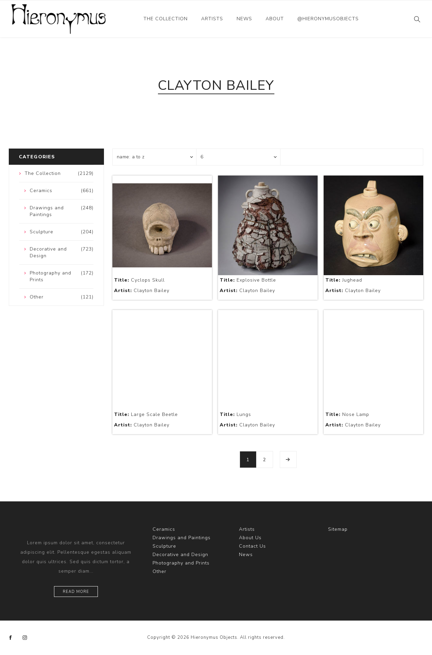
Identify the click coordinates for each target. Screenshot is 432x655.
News (244, 19)
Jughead (343, 280)
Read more (76, 591)
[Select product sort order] (154, 157)
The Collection (165, 19)
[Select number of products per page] (238, 157)
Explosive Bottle (248, 280)
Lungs (235, 414)
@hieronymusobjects (328, 19)
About (275, 19)
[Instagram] (25, 637)
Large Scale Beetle (146, 414)
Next (288, 459)
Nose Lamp (347, 414)
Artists (212, 19)
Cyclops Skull (139, 280)
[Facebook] (10, 637)
